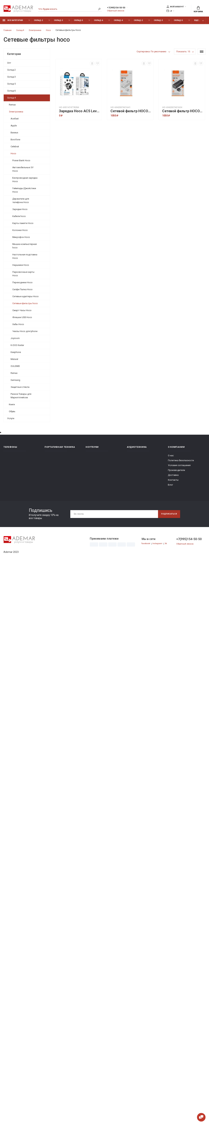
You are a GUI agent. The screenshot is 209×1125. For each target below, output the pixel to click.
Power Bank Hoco (21, 162)
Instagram (159, 545)
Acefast (15, 120)
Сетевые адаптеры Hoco (25, 298)
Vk (168, 545)
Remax (12, 106)
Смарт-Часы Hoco (21, 312)
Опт (9, 64)
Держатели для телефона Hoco (20, 202)
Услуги (10, 420)
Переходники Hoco (22, 284)
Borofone (15, 141)
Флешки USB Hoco (22, 319)
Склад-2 (38, 22)
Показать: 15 (183, 53)
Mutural (14, 361)
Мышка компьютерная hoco (24, 248)
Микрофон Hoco (21, 239)
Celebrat (15, 148)
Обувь (12, 413)
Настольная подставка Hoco (24, 258)
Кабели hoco (19, 218)
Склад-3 (58, 22)
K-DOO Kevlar (17, 347)
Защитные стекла (20, 389)
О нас (171, 457)
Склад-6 (98, 22)
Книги (12, 406)
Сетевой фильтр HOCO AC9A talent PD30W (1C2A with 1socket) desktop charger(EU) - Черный (182, 113)
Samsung (15, 382)
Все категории (13, 22)
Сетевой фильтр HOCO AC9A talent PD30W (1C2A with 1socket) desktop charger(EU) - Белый (131, 113)
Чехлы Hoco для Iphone (24, 333)
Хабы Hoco (18, 326)
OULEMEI (15, 368)
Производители (176, 472)
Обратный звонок (116, 11)
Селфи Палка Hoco (22, 291)
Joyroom (15, 340)
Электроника (16, 113)
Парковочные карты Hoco (23, 276)
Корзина (198, 9)
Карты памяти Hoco (22, 225)
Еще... (197, 22)
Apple (14, 127)
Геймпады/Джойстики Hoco (24, 192)
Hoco (13, 155)
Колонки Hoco (20, 232)
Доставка (173, 477)
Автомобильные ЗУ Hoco (22, 171)
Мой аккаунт (175, 7)
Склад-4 (118, 22)
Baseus (14, 134)
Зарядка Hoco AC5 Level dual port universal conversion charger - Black (79, 113)
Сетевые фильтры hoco (25, 305)
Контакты (173, 481)
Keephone (16, 354)
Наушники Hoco (20, 267)
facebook (147, 545)
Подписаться (168, 516)
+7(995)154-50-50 (119, 8)
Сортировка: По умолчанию (151, 53)
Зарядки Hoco (19, 211)
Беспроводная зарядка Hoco (24, 181)
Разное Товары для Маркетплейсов (21, 398)
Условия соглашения (179, 467)
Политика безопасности (181, 462)
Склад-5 (78, 22)
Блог (170, 486)
